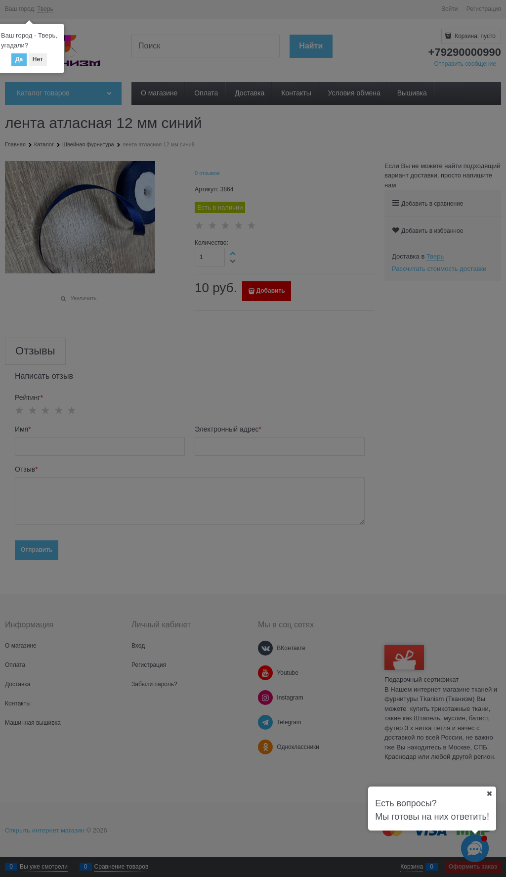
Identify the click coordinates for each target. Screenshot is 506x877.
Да (19, 59)
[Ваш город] (489, 793)
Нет (38, 59)
